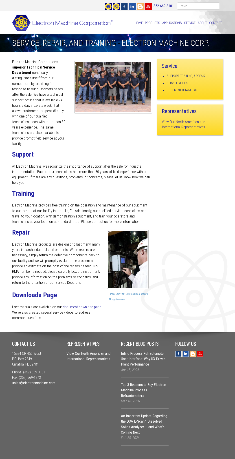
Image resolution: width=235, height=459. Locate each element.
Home (139, 23)
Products (152, 23)
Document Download (182, 90)
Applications (172, 23)
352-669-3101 (164, 6)
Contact (215, 23)
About (202, 23)
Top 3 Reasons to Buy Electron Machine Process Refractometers (143, 390)
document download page (82, 307)
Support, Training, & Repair (186, 76)
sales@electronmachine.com (33, 383)
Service (189, 23)
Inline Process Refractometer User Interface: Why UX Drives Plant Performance (143, 359)
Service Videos (177, 83)
